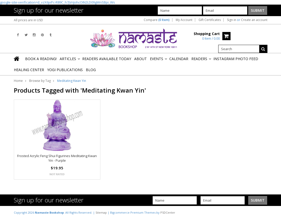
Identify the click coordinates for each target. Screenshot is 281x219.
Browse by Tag (40, 81)
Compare (157, 20)
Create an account (254, 20)
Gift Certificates (210, 20)
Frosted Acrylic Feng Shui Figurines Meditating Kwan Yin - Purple (57, 158)
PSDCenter (167, 212)
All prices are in (28, 20)
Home (18, 81)
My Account (184, 20)
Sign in (231, 20)
